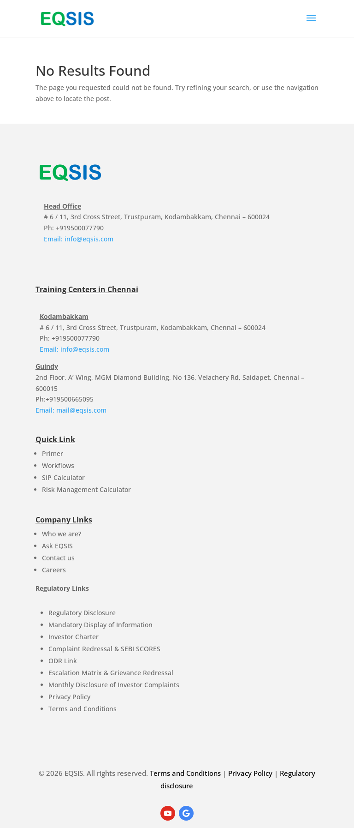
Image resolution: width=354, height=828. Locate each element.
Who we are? (61, 533)
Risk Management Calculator (86, 489)
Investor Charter (73, 636)
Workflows (58, 465)
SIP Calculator (63, 477)
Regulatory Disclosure (82, 612)
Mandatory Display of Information (100, 624)
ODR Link (62, 660)
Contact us (58, 557)
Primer (52, 453)
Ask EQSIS (57, 545)
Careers (54, 569)
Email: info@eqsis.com (78, 238)
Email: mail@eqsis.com (70, 410)
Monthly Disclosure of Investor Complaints (113, 684)
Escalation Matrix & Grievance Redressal (110, 672)
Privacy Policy (69, 696)
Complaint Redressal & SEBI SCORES (104, 648)
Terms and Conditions (82, 708)
